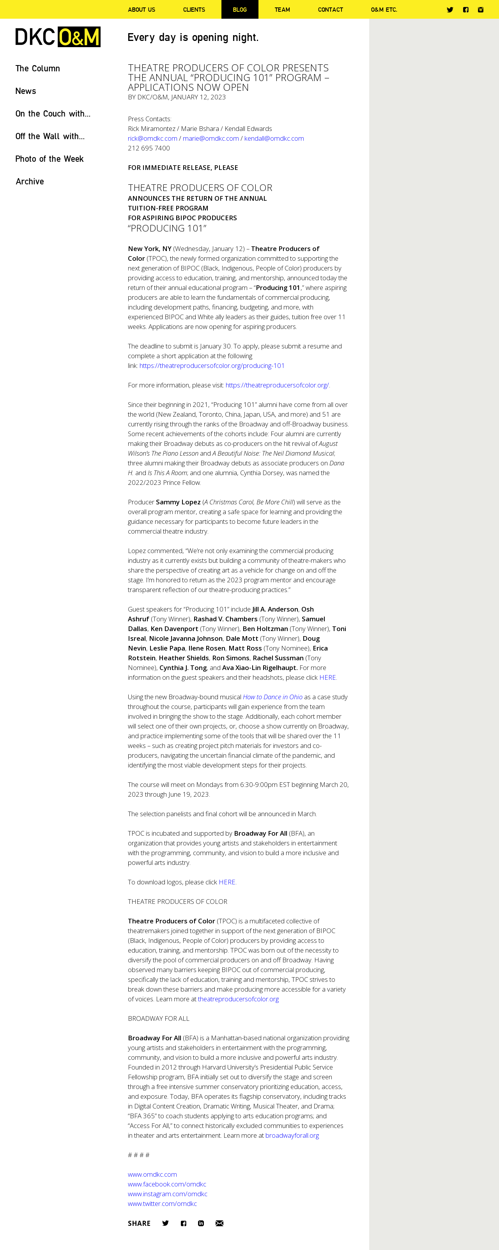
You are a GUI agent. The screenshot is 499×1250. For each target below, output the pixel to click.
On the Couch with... (53, 113)
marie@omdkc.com (211, 138)
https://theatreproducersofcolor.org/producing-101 (212, 365)
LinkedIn (201, 1223)
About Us (141, 9)
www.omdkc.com (152, 1174)
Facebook (466, 9)
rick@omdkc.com (152, 138)
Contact (330, 9)
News (26, 90)
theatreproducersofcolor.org (238, 998)
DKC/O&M (58, 37)
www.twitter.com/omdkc (162, 1203)
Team (282, 9)
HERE (227, 881)
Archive (30, 181)
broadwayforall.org (292, 1135)
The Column (38, 68)
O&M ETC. (384, 9)
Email (219, 1223)
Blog (240, 9)
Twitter (450, 9)
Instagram (480, 9)
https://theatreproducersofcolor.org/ (277, 384)
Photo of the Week (50, 158)
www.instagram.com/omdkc (167, 1193)
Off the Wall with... (50, 136)
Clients (194, 9)
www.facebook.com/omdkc (167, 1183)
